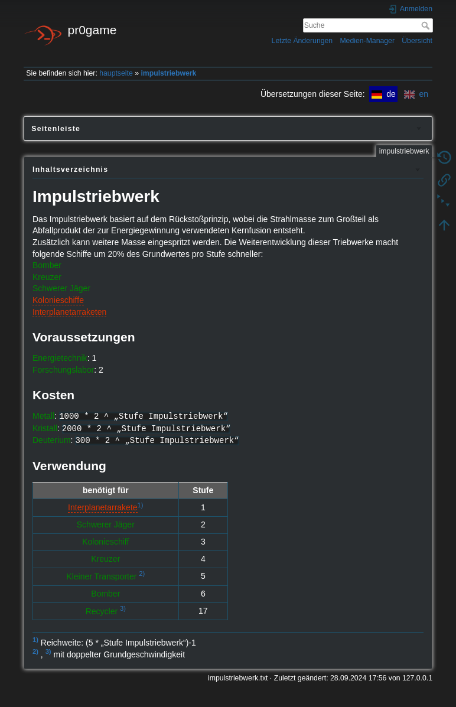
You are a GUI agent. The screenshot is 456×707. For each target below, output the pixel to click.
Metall (43, 416)
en (416, 94)
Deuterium (51, 440)
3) (123, 608)
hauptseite (116, 73)
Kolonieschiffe (58, 300)
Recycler (102, 610)
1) (141, 505)
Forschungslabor (63, 369)
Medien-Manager (367, 41)
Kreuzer (46, 277)
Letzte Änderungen (302, 41)
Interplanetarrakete (103, 507)
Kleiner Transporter (101, 576)
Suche (426, 25)
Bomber (46, 265)
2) (142, 573)
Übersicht (417, 41)
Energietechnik (59, 358)
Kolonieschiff (105, 541)
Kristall (44, 428)
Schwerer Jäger (61, 288)
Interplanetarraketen (69, 312)
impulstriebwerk (168, 73)
